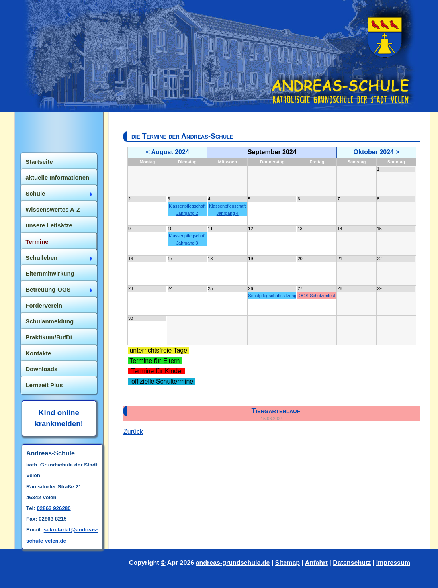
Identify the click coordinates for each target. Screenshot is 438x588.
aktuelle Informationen (57, 177)
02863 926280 (53, 508)
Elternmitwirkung (49, 273)
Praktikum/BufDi (48, 337)
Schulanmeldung (49, 321)
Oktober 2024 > (376, 152)
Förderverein (43, 305)
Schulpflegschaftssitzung (272, 295)
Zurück (133, 431)
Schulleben (41, 257)
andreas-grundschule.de (233, 562)
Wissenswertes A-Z (52, 209)
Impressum (393, 562)
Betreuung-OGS (47, 289)
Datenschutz (352, 562)
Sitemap (287, 562)
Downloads (41, 369)
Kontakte (38, 353)
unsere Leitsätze (48, 225)
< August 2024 (167, 152)
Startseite (39, 161)
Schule (35, 193)
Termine (36, 241)
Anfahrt (316, 562)
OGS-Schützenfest (317, 295)
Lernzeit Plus (44, 385)
